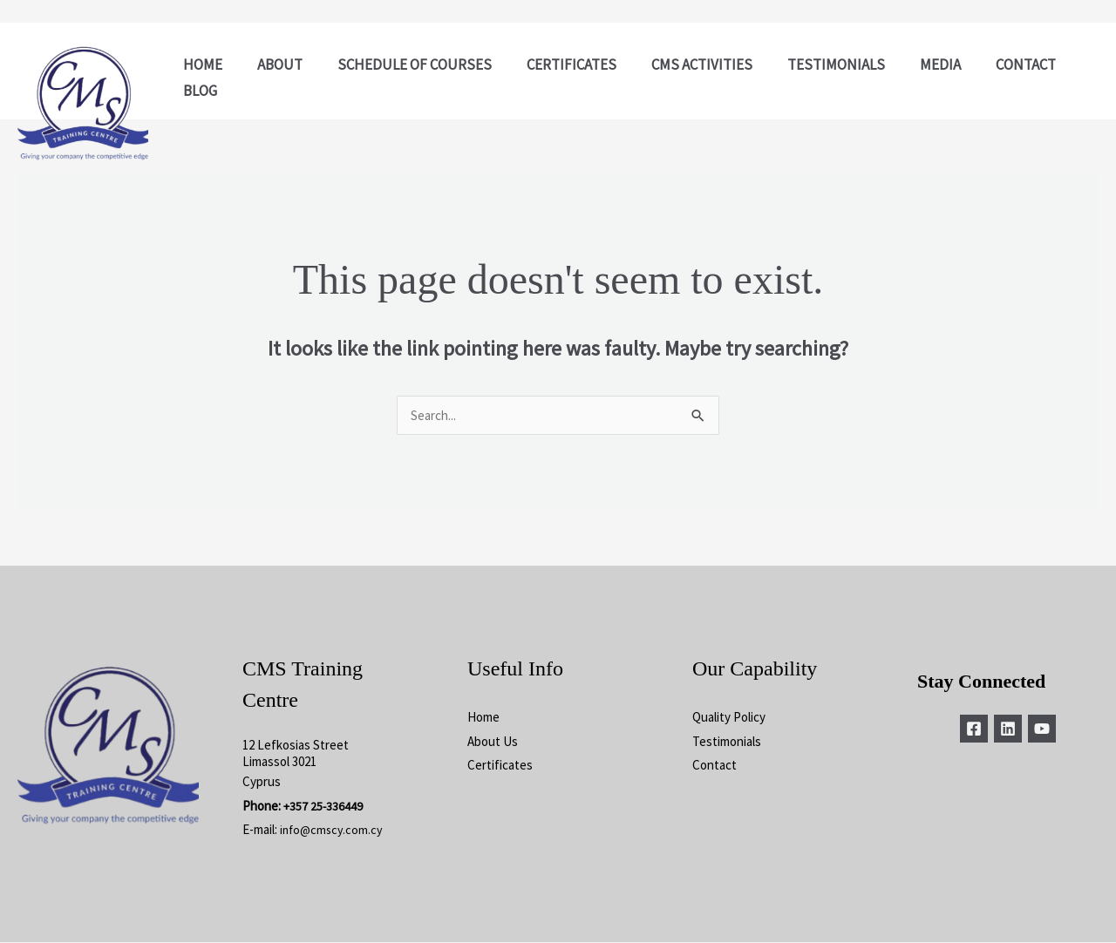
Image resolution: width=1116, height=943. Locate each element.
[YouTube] (1049, 729)
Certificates (500, 765)
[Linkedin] (1008, 729)
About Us (492, 742)
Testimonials (726, 742)
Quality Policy (729, 717)
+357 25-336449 (323, 806)
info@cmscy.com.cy (333, 830)
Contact (714, 765)
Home (483, 717)
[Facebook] (967, 729)
